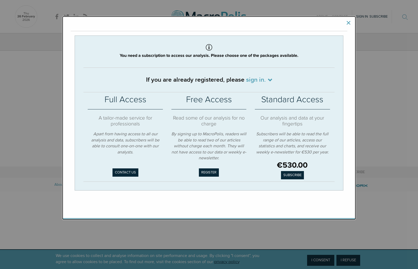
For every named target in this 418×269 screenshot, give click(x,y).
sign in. (256, 80)
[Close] (348, 23)
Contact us (125, 172)
